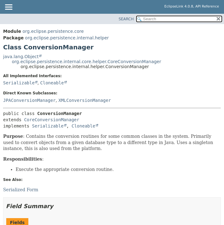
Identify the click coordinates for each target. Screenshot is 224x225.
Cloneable (52, 82)
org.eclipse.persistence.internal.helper (67, 37)
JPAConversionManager (29, 100)
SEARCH (126, 19)
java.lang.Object (21, 56)
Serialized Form (20, 189)
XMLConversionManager (84, 100)
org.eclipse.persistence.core (53, 31)
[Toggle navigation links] (8, 7)
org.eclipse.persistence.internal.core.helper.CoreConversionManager (86, 61)
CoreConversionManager (51, 119)
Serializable (19, 82)
